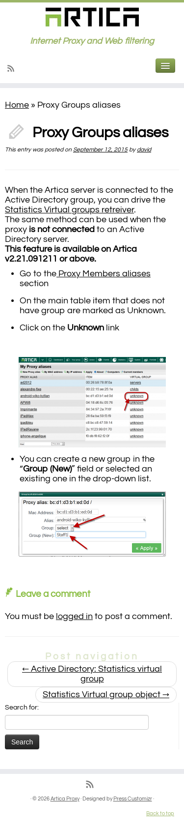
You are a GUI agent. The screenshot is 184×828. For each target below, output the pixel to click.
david (144, 150)
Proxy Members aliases (103, 273)
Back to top (160, 813)
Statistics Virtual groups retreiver (69, 209)
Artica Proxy (65, 798)
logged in (74, 616)
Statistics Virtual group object (106, 694)
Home (17, 105)
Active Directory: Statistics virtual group (92, 673)
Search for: (22, 707)
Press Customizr (132, 798)
